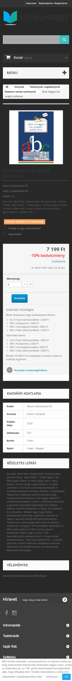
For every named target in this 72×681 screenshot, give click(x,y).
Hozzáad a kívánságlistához (30, 370)
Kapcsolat (31, 3)
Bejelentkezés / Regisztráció (53, 3)
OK (66, 676)
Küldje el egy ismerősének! (25, 228)
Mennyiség (13, 278)
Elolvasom (52, 676)
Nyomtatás (15, 234)
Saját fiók (10, 646)
